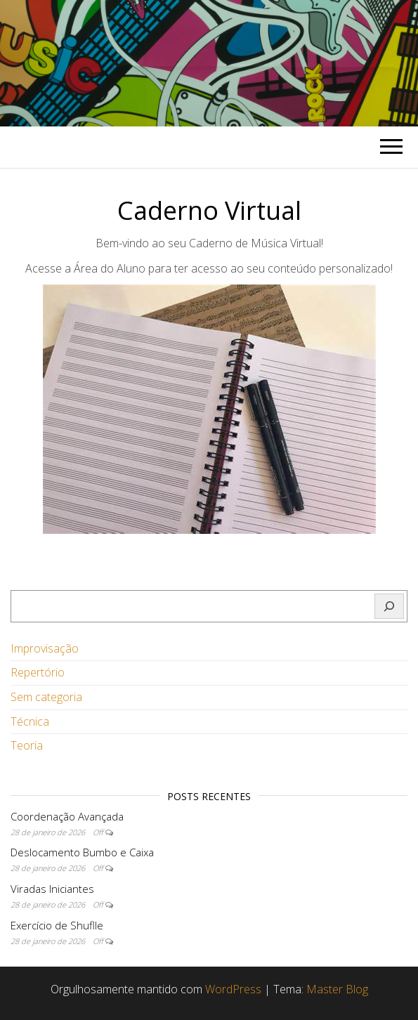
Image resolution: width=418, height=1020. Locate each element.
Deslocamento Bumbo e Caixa (82, 852)
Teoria (27, 745)
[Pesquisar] (389, 606)
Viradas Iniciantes (52, 889)
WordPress (233, 989)
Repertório (38, 672)
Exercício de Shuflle (57, 925)
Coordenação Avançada (67, 816)
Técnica (30, 721)
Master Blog (337, 989)
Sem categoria (46, 697)
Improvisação (45, 648)
